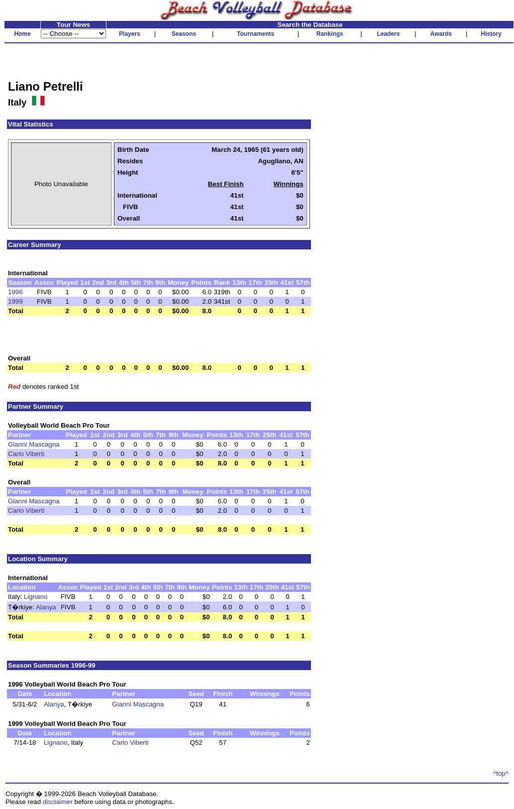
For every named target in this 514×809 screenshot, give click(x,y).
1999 (15, 301)
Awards (441, 33)
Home (22, 33)
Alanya (46, 607)
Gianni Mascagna (34, 444)
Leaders (388, 33)
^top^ (501, 773)
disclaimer (58, 802)
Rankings (329, 33)
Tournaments (255, 33)
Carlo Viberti (26, 454)
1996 (15, 292)
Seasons (184, 33)
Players (129, 33)
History (491, 33)
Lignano (35, 596)
